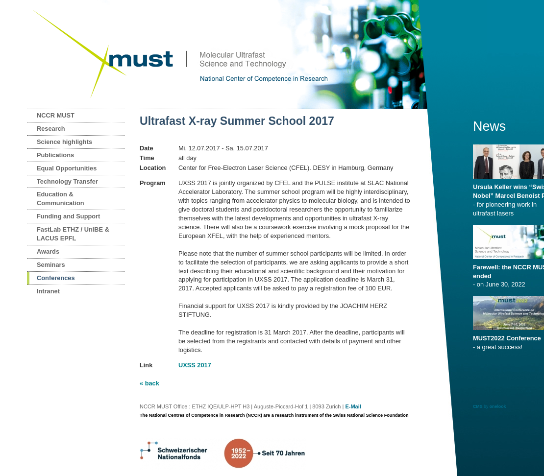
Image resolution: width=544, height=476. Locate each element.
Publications (55, 155)
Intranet (48, 291)
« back (149, 383)
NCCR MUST (55, 115)
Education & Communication (60, 198)
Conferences (56, 278)
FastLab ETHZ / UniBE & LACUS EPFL (73, 234)
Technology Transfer (67, 181)
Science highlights (64, 141)
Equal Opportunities (67, 168)
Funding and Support (68, 216)
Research (51, 128)
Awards (48, 251)
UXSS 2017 (194, 365)
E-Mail (353, 406)
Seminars (51, 264)
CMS (478, 406)
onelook (498, 406)
